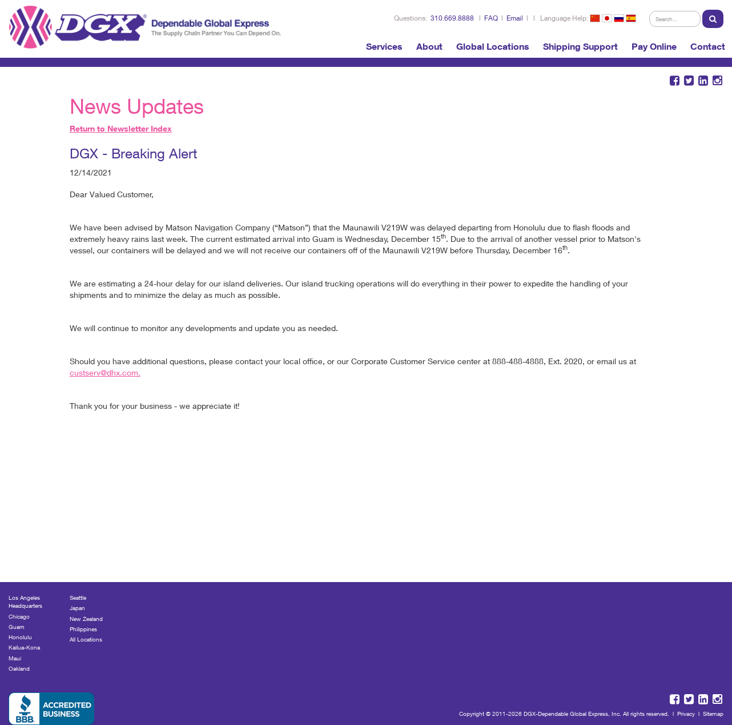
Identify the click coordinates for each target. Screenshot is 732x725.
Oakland (19, 668)
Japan (77, 607)
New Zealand (86, 618)
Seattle (78, 597)
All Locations (86, 639)
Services (384, 46)
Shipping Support (580, 46)
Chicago (19, 616)
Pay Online (654, 46)
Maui (15, 658)
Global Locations (492, 46)
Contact (707, 46)
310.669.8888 (452, 18)
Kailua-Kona (24, 647)
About (429, 46)
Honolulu (20, 637)
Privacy (686, 713)
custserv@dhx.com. (105, 372)
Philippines (83, 629)
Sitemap (713, 713)
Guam (17, 626)
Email (514, 18)
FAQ (491, 18)
